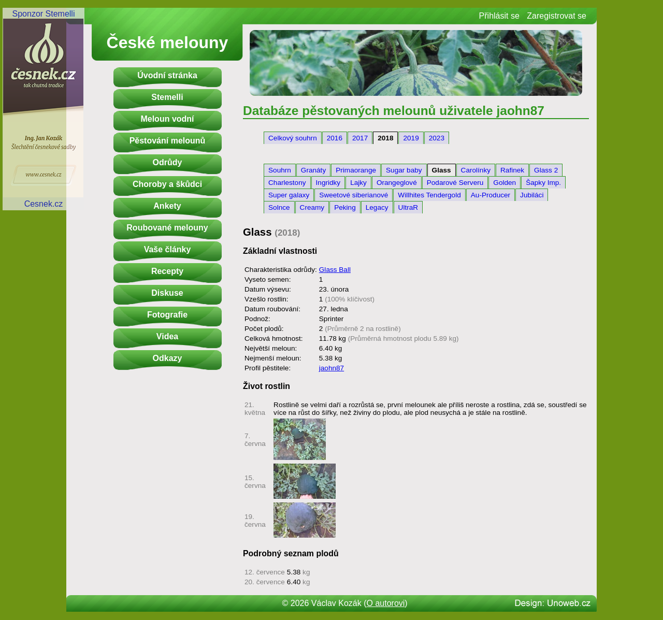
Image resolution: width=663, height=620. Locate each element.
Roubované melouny (167, 227)
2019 (411, 138)
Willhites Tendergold (429, 195)
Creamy (312, 207)
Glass (441, 170)
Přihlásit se (499, 15)
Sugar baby (404, 170)
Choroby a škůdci (167, 184)
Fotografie (167, 314)
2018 (385, 138)
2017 (360, 138)
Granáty (313, 170)
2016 (334, 138)
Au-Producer (490, 195)
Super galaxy (288, 195)
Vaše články (167, 249)
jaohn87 (331, 368)
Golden (504, 182)
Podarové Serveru (455, 182)
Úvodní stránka (167, 75)
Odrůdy (167, 162)
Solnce (279, 207)
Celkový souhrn (292, 138)
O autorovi (386, 603)
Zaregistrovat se (556, 15)
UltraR (408, 207)
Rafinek (512, 170)
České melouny (167, 42)
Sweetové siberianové (353, 195)
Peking (345, 207)
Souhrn (279, 170)
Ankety (167, 205)
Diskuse (167, 293)
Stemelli (167, 97)
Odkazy (167, 358)
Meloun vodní (167, 118)
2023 (436, 138)
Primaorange (356, 170)
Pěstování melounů (167, 140)
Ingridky (328, 182)
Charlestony (287, 182)
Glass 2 (546, 170)
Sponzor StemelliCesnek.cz (43, 108)
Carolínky (476, 170)
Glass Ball (335, 269)
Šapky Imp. (543, 182)
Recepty (167, 271)
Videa (167, 336)
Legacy (377, 207)
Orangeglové (397, 182)
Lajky (358, 182)
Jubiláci (531, 195)
